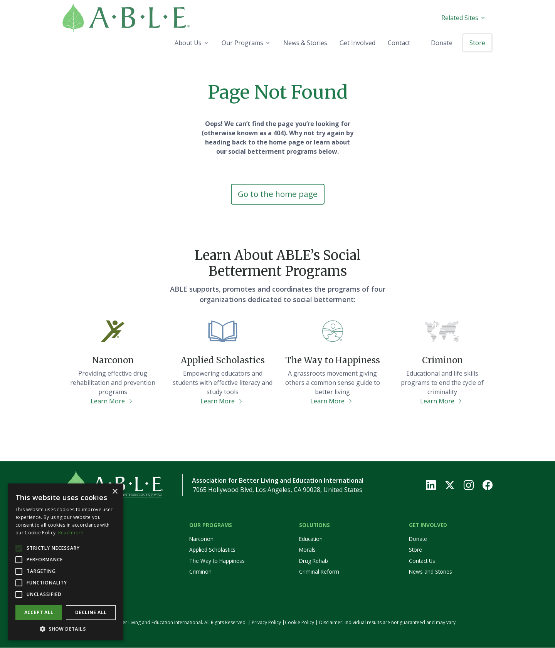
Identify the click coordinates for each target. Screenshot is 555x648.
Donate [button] (441, 43)
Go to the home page (277, 194)
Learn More (112, 401)
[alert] (65, 561)
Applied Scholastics (212, 550)
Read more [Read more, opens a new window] (71, 532)
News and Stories (430, 572)
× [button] (115, 492)
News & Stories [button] (305, 43)
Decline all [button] (90, 612)
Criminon (200, 572)
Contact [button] (399, 43)
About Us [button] (188, 43)
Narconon (201, 539)
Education (311, 539)
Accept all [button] (39, 612)
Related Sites (459, 17)
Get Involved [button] (357, 43)
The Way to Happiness (217, 561)
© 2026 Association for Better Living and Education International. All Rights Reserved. (154, 622)
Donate (418, 539)
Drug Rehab (313, 561)
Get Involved (428, 525)
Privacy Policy (266, 622)
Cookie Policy (299, 622)
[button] (65, 629)
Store (415, 550)
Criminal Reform (319, 572)
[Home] (145, 17)
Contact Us (422, 561)
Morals (307, 550)
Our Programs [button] (242, 43)
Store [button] (477, 43)
